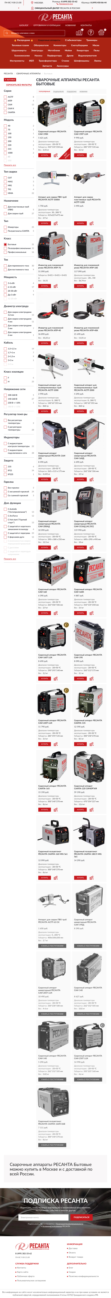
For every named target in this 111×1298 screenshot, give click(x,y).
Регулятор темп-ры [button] (15, 414)
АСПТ (10, 97)
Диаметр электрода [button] (16, 306)
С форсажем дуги (16, 537)
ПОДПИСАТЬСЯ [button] (81, 1217)
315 (9, 149)
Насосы (38, 56)
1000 (10, 153)
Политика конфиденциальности (84, 1276)
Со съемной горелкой (18, 496)
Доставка (73, 1248)
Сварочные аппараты (49, 40)
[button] (65, 4)
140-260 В (12, 399)
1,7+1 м (11, 353)
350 (9, 161)
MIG (10, 186)
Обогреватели (41, 45)
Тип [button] (6, 221)
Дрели (70, 56)
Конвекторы (59, 45)
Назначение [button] (11, 201)
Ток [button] (6, 260)
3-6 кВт (11, 283)
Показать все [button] (10, 165)
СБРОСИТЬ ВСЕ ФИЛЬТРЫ (19, 85)
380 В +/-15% (14, 407)
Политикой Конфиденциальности (69, 1224)
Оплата (72, 1253)
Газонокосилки (22, 56)
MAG (10, 182)
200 (9, 141)
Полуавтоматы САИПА (18, 231)
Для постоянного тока (18, 270)
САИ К (11, 109)
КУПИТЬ (44, 155)
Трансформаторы (48, 61)
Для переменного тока (18, 266)
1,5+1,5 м (12, 349)
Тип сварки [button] (10, 172)
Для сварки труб (15, 214)
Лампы (97, 61)
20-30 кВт (12, 291)
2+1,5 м (11, 357)
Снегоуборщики (79, 45)
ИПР (10, 101)
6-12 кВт (12, 287)
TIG (9, 189)
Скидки (72, 1272)
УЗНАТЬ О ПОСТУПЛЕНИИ (52, 946)
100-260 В (12, 395)
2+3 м (10, 364)
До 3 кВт (12, 295)
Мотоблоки (54, 51)
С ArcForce (13, 516)
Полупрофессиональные (19, 248)
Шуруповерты (19, 51)
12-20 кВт (12, 299)
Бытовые (12, 245)
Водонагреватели (87, 56)
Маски (96, 45)
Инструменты (17, 61)
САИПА (11, 112)
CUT (10, 178)
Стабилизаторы (73, 40)
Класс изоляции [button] (14, 372)
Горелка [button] (8, 482)
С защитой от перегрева (19, 533)
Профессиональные (17, 252)
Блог (71, 1268)
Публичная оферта (25, 1276)
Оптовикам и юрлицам (46, 25)
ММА (10, 193)
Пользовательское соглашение (31, 1281)
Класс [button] (7, 238)
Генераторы (83, 51)
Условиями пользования (52, 1226)
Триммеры (91, 40)
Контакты (86, 25)
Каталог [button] (24, 25)
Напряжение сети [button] (15, 389)
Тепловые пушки (20, 45)
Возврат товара (76, 1257)
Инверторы (13, 227)
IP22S (10, 474)
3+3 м (10, 360)
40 (9, 126)
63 (9, 157)
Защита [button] (8, 460)
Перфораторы (54, 56)
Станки (65, 61)
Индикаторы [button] (12, 437)
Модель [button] (9, 120)
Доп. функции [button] (12, 503)
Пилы (96, 51)
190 (9, 137)
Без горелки (13, 488)
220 (9, 145)
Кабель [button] (8, 343)
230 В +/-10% (14, 403)
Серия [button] (7, 91)
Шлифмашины (81, 61)
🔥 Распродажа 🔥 (23, 40)
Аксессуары (63, 66)
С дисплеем (13, 548)
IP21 (10, 471)
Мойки (68, 51)
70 (9, 130)
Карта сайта (22, 1272)
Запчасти (47, 66)
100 (9, 134)
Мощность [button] (10, 277)
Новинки (70, 25)
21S (9, 467)
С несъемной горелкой (18, 492)
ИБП (31, 61)
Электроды (37, 51)
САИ (10, 105)
